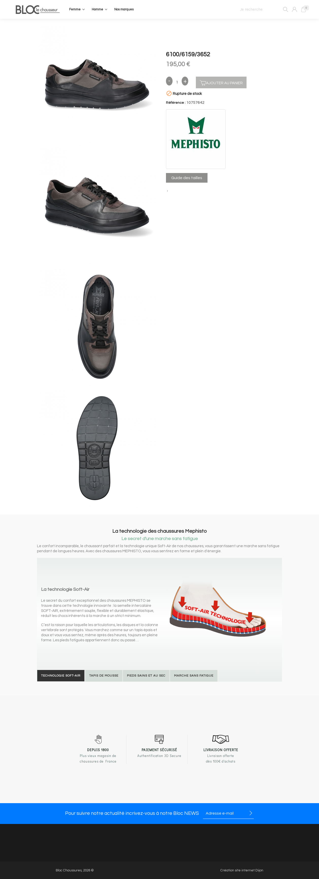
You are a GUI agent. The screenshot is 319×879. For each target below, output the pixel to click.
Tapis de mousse (103, 675)
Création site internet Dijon (241, 870)
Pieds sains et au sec (146, 675)
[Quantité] (177, 82)
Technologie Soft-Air (61, 675)
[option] (97, 84)
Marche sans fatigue (193, 675)
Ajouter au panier (221, 82)
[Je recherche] (262, 9)
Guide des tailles (186, 178)
